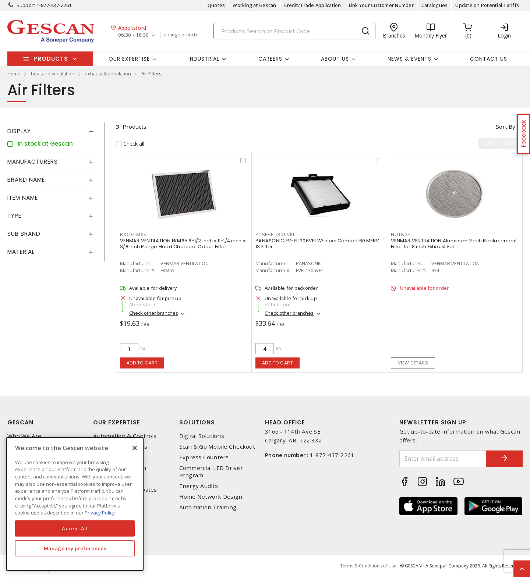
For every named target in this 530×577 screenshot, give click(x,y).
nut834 (401, 234)
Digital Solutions (201, 435)
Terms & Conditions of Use (368, 566)
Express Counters (204, 457)
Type (14, 216)
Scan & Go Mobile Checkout (217, 446)
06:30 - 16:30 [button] (133, 35)
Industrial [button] (203, 59)
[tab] (50, 131)
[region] (75, 504)
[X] (135, 448)
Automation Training (208, 507)
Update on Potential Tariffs (487, 5)
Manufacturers (32, 161)
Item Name (22, 198)
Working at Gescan (254, 5)
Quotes (216, 5)
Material (21, 252)
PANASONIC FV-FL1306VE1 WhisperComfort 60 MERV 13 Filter (317, 244)
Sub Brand (23, 234)
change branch (180, 35)
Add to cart (142, 363)
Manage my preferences (75, 548)
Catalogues (434, 5)
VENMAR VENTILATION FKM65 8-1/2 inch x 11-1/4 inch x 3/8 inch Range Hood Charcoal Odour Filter (182, 244)
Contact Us (488, 59)
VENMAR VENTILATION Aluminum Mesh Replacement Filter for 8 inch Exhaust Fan (454, 244)
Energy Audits (198, 485)
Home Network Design (211, 496)
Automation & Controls (124, 435)
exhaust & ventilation (108, 73)
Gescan (20, 422)
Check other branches (153, 313)
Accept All (75, 528)
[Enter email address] (442, 458)
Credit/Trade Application (312, 5)
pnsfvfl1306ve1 (274, 234)
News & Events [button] (409, 59)
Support (26, 5)
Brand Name (26, 180)
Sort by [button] (505, 126)
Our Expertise (116, 422)
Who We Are (24, 435)
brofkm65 (133, 234)
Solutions (197, 422)
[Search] (294, 31)
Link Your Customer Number (381, 5)
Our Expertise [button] (129, 59)
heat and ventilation (52, 73)
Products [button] (50, 59)
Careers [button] (270, 59)
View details (413, 363)
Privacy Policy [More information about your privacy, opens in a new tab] (100, 512)
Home (14, 73)
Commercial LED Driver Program (211, 471)
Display (19, 131)
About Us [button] (335, 59)
